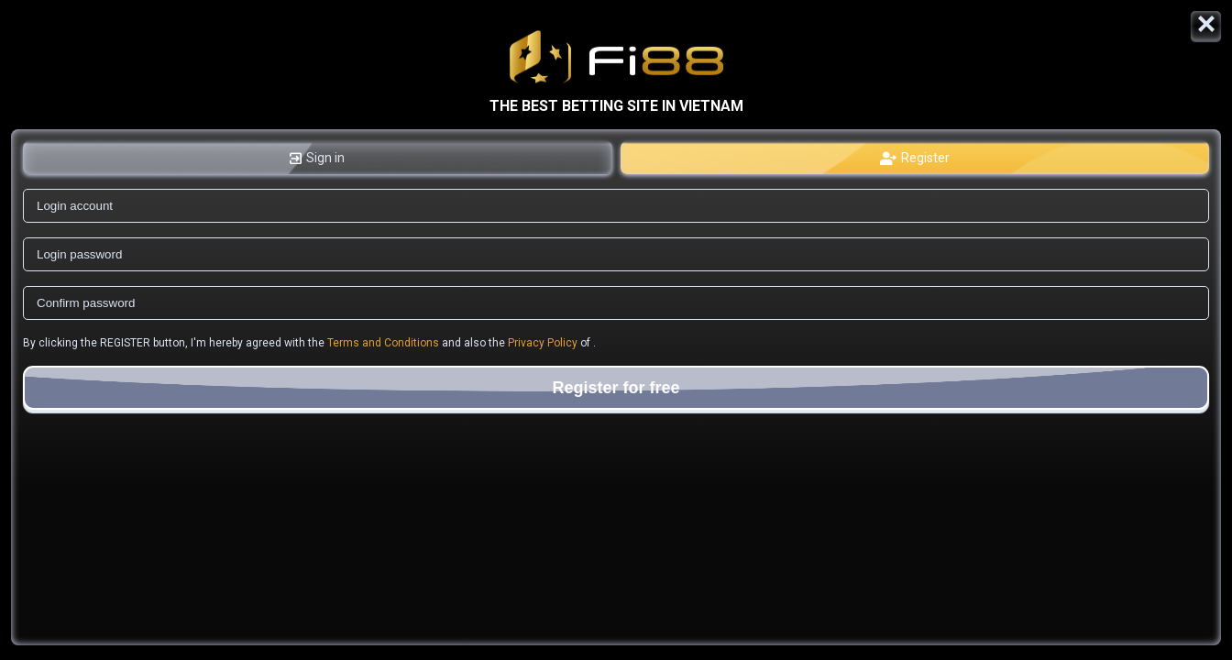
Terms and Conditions (383, 342)
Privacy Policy (543, 342)
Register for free (615, 388)
